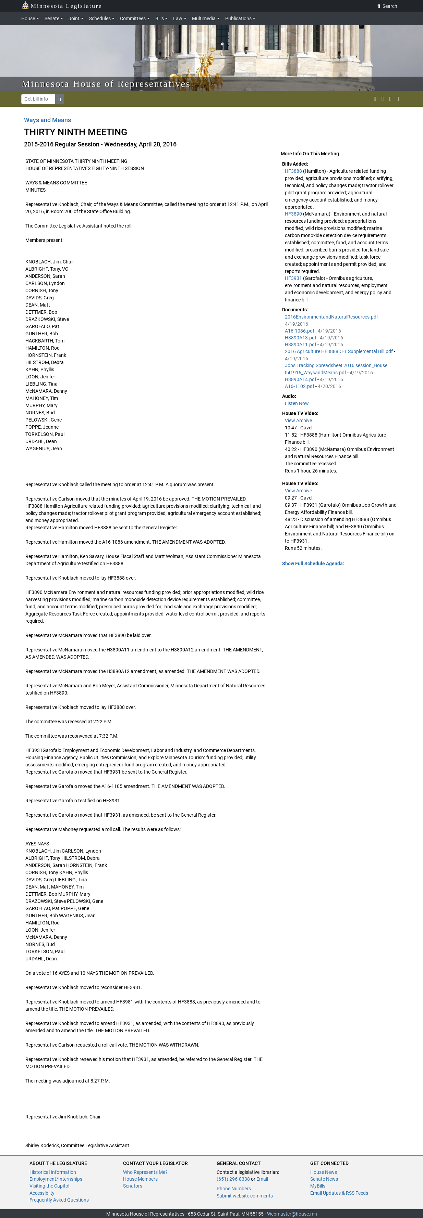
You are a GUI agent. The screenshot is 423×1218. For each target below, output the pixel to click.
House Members (140, 1179)
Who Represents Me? (145, 1172)
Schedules (100, 18)
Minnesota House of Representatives (106, 83)
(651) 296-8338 (233, 1179)
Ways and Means (47, 120)
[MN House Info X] (375, 99)
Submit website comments (245, 1195)
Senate (52, 18)
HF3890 (294, 214)
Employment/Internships (55, 1179)
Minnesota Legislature (62, 5)
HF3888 (294, 171)
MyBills (317, 1186)
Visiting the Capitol (49, 1186)
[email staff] (390, 99)
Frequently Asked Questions (59, 1200)
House (28, 18)
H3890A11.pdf (301, 344)
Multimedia (204, 18)
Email (262, 1179)
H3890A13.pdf (301, 337)
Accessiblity (42, 1193)
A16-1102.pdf (300, 386)
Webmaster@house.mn (292, 1214)
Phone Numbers (234, 1188)
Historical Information (52, 1172)
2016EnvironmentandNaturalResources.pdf (332, 317)
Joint (74, 18)
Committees (133, 18)
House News (323, 1172)
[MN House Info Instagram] (382, 99)
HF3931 (294, 278)
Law (177, 18)
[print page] (398, 99)
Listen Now (297, 403)
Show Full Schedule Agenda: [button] (313, 563)
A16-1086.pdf (300, 331)
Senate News (324, 1179)
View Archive (298, 420)
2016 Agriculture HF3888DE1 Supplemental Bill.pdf (339, 351)
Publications (238, 18)
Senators (132, 1186)
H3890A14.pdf (301, 379)
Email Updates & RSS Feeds (339, 1193)
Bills (159, 18)
